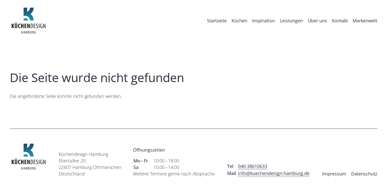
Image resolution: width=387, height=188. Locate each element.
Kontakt (340, 24)
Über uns (317, 24)
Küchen (239, 24)
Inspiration (263, 24)
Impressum (334, 180)
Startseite (217, 24)
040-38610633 (252, 172)
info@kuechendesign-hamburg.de (273, 179)
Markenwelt (365, 24)
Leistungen (291, 24)
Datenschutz (364, 180)
